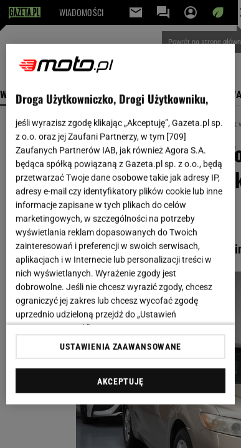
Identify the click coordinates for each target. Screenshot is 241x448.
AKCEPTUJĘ (120, 381)
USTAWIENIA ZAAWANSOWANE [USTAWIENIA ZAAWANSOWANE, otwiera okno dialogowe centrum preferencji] (120, 347)
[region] (120, 224)
